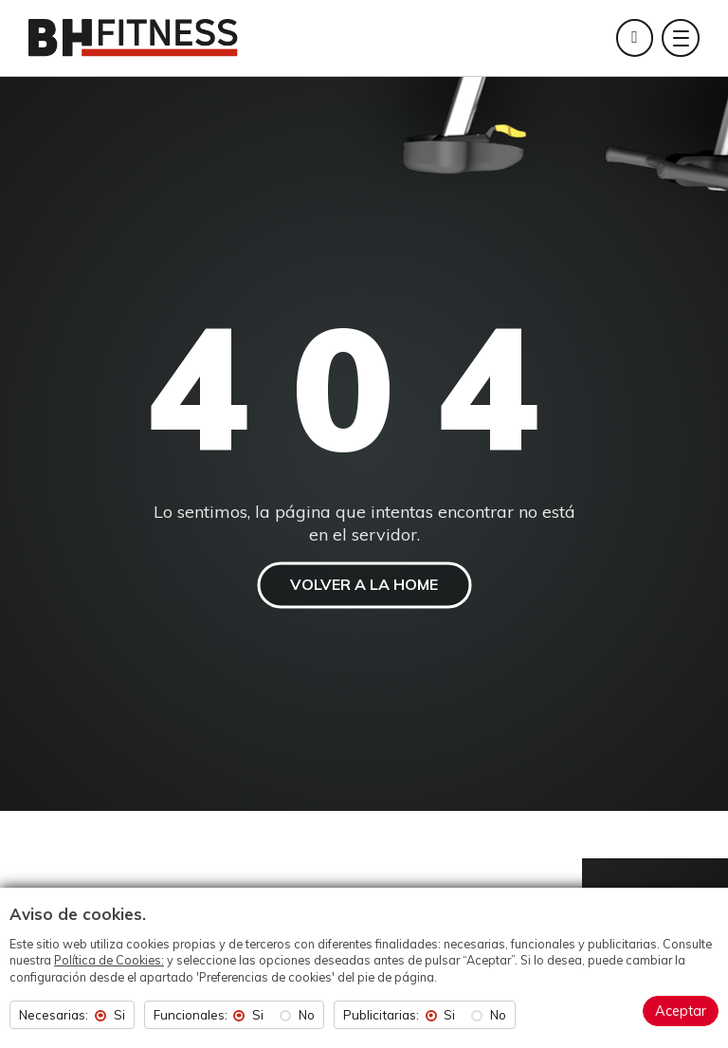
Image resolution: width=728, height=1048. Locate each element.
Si (119, 1015)
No (307, 1015)
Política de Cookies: (109, 959)
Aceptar (680, 1011)
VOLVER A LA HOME (364, 584)
